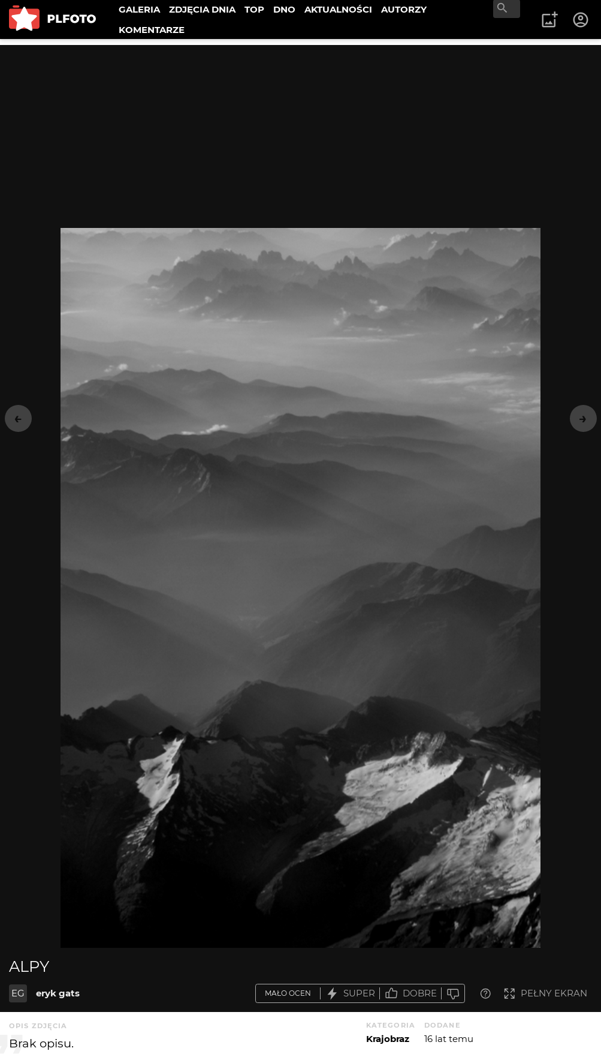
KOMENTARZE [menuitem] (152, 29)
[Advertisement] (300, 129)
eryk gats (58, 993)
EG (18, 993)
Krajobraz (387, 1038)
